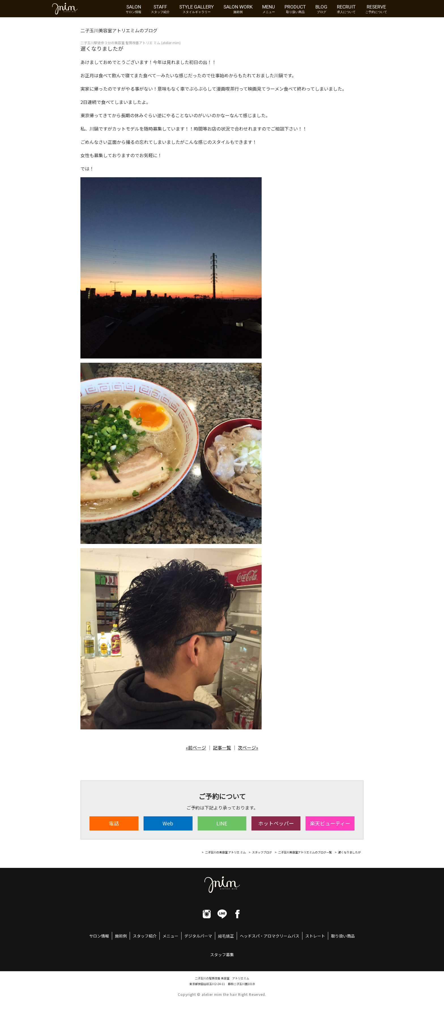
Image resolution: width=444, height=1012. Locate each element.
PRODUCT (295, 9)
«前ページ (196, 747)
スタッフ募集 (222, 954)
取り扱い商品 (343, 936)
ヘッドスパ (250, 936)
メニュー (170, 936)
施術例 (121, 936)
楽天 (330, 823)
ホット (276, 823)
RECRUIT (346, 9)
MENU (268, 9)
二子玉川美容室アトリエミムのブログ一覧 (305, 852)
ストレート (315, 936)
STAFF (160, 9)
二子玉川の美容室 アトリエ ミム (225, 852)
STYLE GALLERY (196, 9)
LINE (221, 823)
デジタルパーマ (198, 936)
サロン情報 (99, 936)
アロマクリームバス (281, 936)
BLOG (321, 9)
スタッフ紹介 (145, 936)
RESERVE (376, 9)
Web (168, 823)
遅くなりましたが (349, 852)
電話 (114, 823)
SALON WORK (238, 9)
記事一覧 (222, 747)
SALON (133, 9)
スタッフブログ (262, 852)
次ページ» (248, 747)
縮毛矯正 (226, 936)
